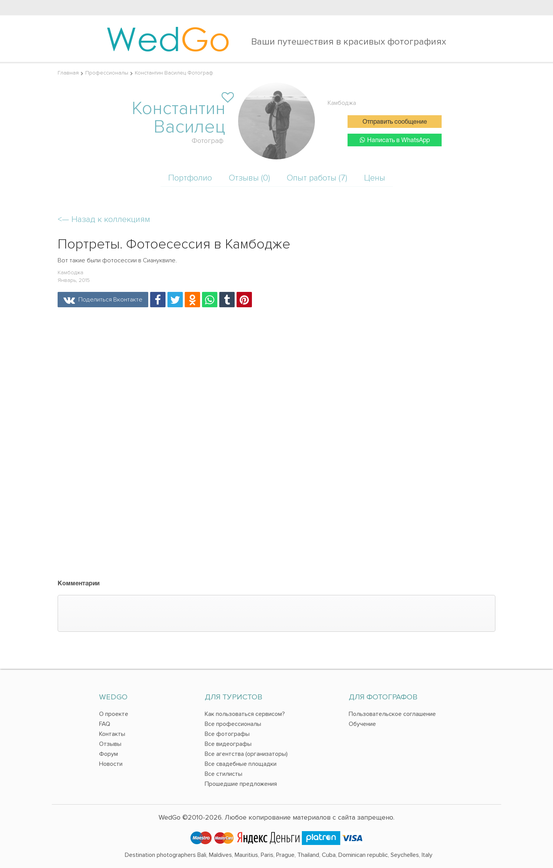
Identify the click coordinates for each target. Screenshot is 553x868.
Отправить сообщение (395, 122)
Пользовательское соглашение (392, 714)
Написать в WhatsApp (395, 140)
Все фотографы (227, 734)
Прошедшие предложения (241, 784)
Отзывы (110, 744)
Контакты (112, 734)
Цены (374, 178)
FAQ (104, 724)
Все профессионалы (233, 724)
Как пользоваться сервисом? (245, 714)
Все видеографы (228, 744)
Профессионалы (106, 73)
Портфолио (190, 178)
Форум (108, 754)
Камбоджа (342, 103)
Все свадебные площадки (240, 764)
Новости (111, 764)
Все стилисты (223, 774)
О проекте (113, 714)
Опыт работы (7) (317, 178)
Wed (168, 38)
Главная (68, 73)
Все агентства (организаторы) (246, 754)
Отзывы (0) (249, 178)
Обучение (362, 724)
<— (104, 219)
